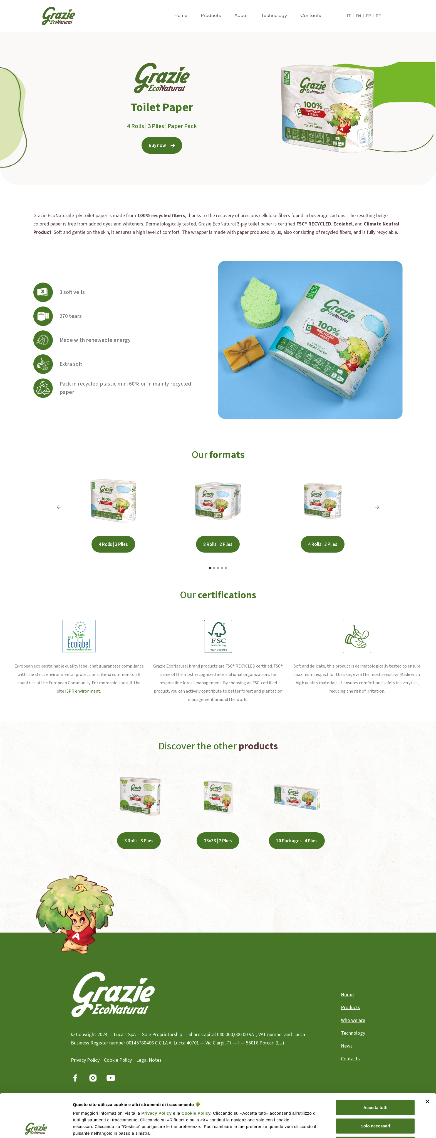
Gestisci (81, 1127)
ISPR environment (82, 691)
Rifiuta (375, 1100)
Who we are (353, 1020)
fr (368, 16)
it (349, 16)
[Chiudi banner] (427, 1058)
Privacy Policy (157, 1069)
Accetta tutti (375, 1064)
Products (211, 16)
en (358, 16)
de (378, 16)
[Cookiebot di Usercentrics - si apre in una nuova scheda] (36, 1127)
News (347, 1046)
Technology (274, 16)
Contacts (310, 16)
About (241, 16)
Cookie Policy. (196, 1069)
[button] (59, 507)
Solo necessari (375, 1082)
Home (180, 16)
